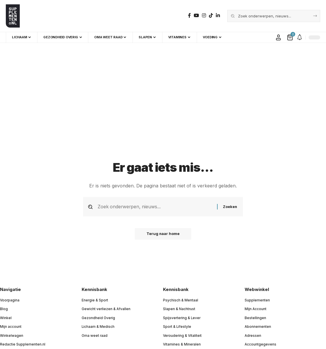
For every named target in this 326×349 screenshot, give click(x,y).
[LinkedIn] (217, 15)
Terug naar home (163, 234)
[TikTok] (210, 15)
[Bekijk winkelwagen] (290, 37)
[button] (278, 37)
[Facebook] (189, 15)
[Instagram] (203, 15)
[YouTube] (196, 15)
